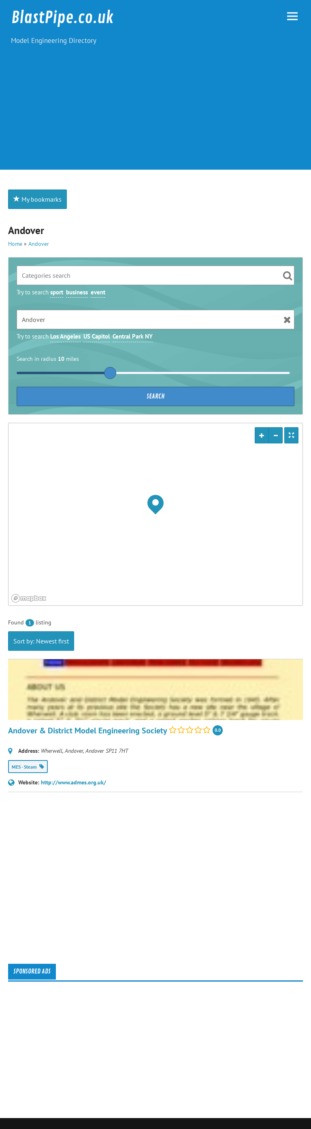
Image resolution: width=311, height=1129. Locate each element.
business (77, 292)
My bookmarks (37, 199)
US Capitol (96, 336)
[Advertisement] (155, 113)
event (98, 292)
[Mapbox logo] (29, 598)
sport (56, 292)
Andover (38, 243)
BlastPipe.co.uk (62, 18)
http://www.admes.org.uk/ (73, 782)
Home (15, 243)
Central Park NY (133, 336)
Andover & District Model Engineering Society (87, 730)
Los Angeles (65, 336)
